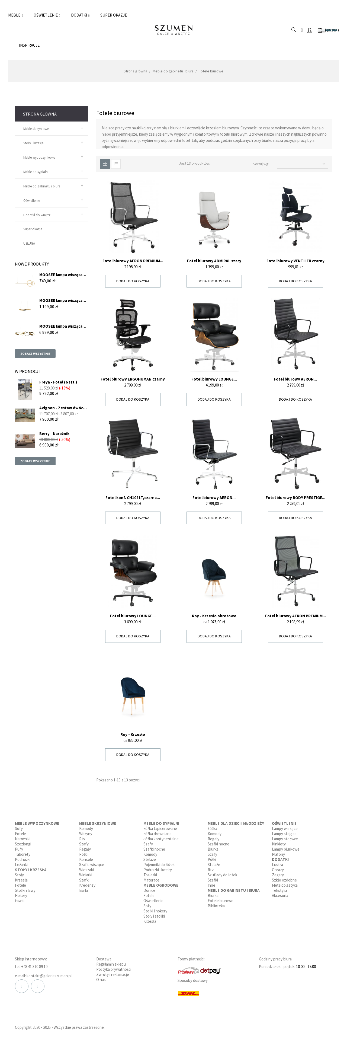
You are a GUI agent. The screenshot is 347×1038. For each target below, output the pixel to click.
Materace (151, 880)
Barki (83, 890)
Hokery (21, 895)
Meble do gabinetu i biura (41, 186)
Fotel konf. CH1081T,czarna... (132, 497)
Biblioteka (216, 905)
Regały (85, 849)
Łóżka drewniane (157, 833)
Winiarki (85, 874)
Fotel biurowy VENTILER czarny (295, 260)
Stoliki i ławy (25, 890)
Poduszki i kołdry (157, 869)
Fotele (20, 833)
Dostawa (103, 959)
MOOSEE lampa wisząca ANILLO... (60, 300)
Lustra (277, 864)
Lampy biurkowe (286, 849)
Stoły (19, 874)
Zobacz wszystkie (35, 354)
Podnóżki (22, 859)
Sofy (19, 828)
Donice (149, 890)
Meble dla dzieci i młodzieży (236, 823)
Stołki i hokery (155, 911)
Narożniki (22, 838)
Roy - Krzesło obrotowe (214, 615)
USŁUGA (29, 243)
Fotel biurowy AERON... (295, 379)
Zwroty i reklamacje (112, 974)
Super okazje (32, 229)
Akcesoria (280, 895)
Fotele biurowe (220, 900)
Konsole (86, 859)
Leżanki (21, 864)
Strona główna (40, 114)
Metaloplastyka (285, 885)
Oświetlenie (31, 200)
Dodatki (280, 859)
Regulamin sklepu (111, 964)
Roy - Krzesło (132, 734)
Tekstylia (279, 890)
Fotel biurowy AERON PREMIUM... (132, 260)
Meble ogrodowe (160, 885)
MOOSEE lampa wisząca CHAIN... (60, 326)
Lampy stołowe (285, 838)
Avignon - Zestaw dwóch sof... (62, 407)
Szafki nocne (154, 849)
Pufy (19, 849)
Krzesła (21, 880)
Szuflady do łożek (222, 874)
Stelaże (149, 859)
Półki (83, 854)
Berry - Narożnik (54, 433)
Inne (211, 885)
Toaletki (150, 874)
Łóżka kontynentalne (161, 838)
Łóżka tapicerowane (160, 828)
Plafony (278, 854)
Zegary (278, 874)
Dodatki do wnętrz (36, 215)
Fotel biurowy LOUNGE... (214, 379)
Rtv (82, 838)
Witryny (85, 833)
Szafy (84, 844)
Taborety (22, 854)
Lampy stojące (284, 833)
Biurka (213, 849)
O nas (101, 979)
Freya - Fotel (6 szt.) (58, 382)
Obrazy (278, 869)
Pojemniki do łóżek (159, 864)
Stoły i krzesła (33, 143)
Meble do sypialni (36, 172)
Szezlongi (23, 844)
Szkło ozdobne (284, 880)
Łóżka (212, 828)
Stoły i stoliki (154, 916)
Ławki (19, 900)
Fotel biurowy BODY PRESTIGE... (295, 497)
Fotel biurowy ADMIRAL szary (214, 260)
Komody (86, 828)
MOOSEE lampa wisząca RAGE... (60, 274)
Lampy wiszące (285, 828)
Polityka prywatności (113, 969)
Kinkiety (279, 844)
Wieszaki (86, 869)
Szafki (84, 880)
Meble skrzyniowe (36, 128)
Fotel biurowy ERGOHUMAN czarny (133, 379)
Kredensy (87, 885)
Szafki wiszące (91, 864)
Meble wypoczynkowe (39, 157)
